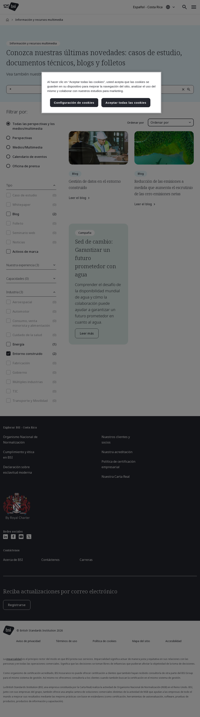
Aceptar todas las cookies (125, 102)
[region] (101, 92)
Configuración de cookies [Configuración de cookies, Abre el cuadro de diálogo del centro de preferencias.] (74, 102)
